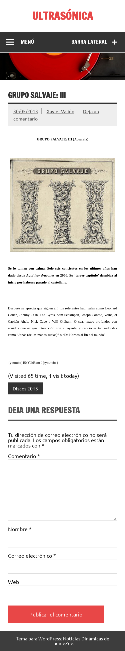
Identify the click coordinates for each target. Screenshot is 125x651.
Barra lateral (89, 41)
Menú (27, 41)
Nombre (20, 528)
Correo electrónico (32, 555)
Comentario (24, 455)
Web (13, 581)
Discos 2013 (25, 388)
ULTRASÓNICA (62, 16)
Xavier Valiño (60, 111)
